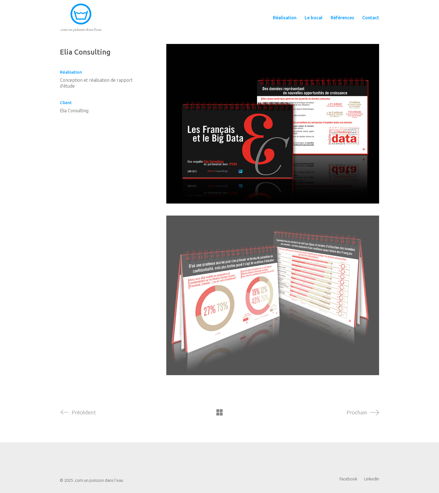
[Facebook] (348, 479)
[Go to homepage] (81, 18)
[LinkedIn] (371, 479)
